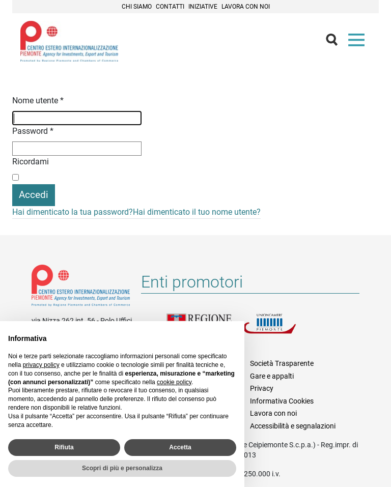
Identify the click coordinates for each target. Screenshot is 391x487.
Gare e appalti (272, 376)
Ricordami (30, 161)
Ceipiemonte (69, 41)
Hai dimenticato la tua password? (72, 212)
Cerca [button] (336, 42)
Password (32, 131)
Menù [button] (358, 42)
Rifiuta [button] (63, 447)
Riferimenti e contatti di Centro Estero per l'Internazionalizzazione (81, 287)
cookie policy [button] (174, 382)
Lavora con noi (245, 6)
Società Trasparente (282, 363)
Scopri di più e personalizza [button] (122, 468)
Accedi (33, 194)
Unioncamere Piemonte (281, 329)
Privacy (261, 388)
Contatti (170, 6)
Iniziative (202, 6)
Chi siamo (137, 6)
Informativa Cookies (282, 401)
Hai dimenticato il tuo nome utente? (197, 212)
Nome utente (38, 100)
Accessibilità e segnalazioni (293, 426)
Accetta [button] (180, 447)
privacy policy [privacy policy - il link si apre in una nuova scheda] (41, 364)
